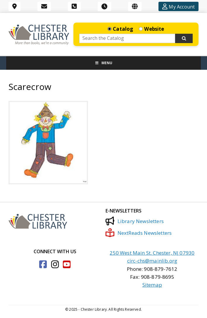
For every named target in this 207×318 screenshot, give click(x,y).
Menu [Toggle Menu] (103, 62)
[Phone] (74, 6)
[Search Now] (184, 38)
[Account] (178, 6)
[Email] (44, 6)
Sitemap (152, 284)
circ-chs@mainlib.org (152, 260)
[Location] (14, 6)
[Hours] (104, 6)
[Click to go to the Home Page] (38, 35)
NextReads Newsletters (139, 232)
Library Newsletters (134, 221)
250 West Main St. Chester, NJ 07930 (152, 252)
